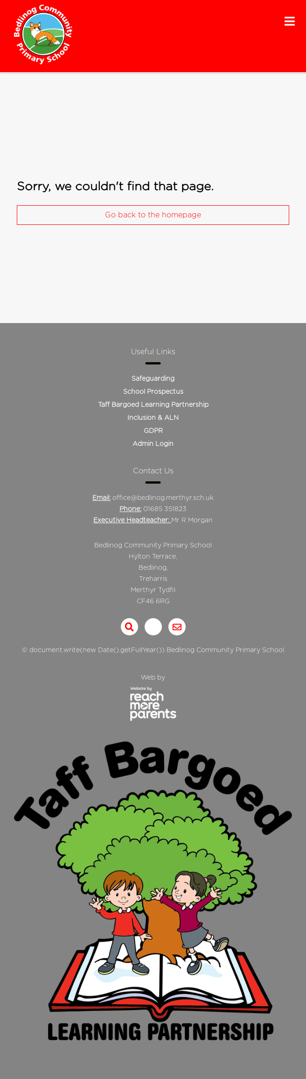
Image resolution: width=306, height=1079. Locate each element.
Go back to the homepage (153, 215)
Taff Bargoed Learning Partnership (153, 405)
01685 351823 (165, 509)
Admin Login (153, 444)
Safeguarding (153, 379)
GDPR (153, 431)
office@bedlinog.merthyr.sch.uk (163, 498)
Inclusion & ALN (153, 418)
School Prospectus (153, 392)
